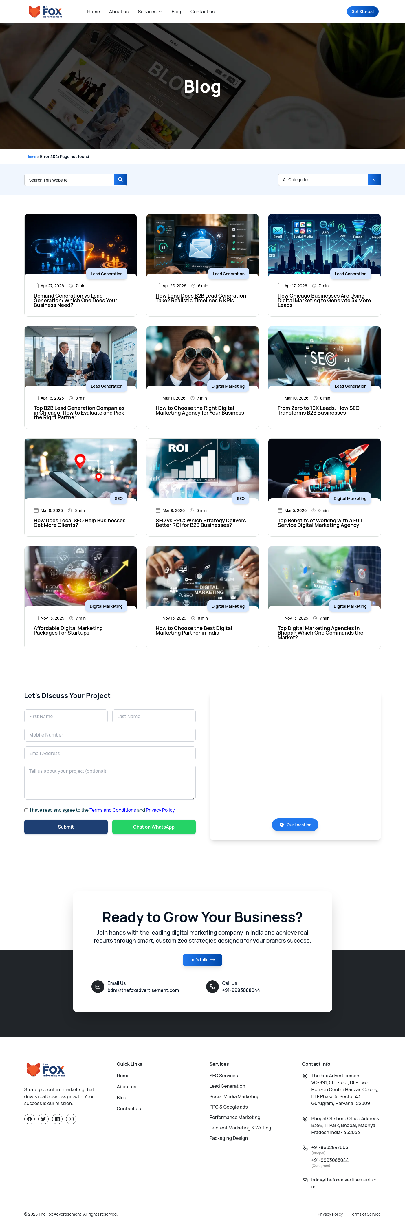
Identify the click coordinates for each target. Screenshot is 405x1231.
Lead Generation (227, 1090)
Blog (176, 11)
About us (119, 11)
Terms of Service (365, 1218)
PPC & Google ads (229, 1111)
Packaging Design (229, 1143)
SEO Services (224, 1080)
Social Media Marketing (235, 1101)
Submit (66, 827)
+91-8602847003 (330, 1154)
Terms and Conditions (112, 810)
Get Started (359, 11)
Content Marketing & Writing (240, 1132)
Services (150, 11)
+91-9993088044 (330, 1167)
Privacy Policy (160, 810)
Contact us (202, 11)
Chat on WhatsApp (154, 827)
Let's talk (202, 965)
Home (93, 11)
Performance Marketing (235, 1122)
